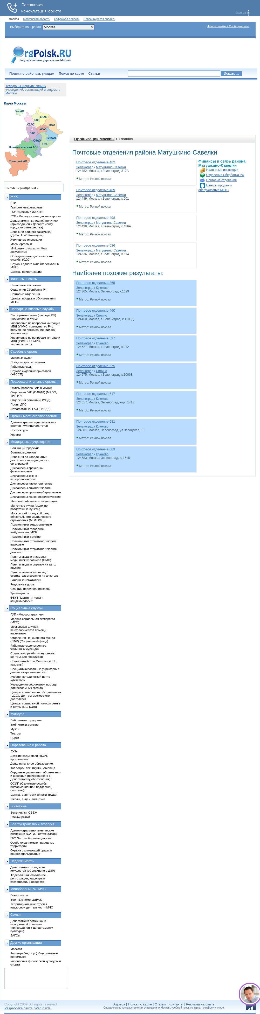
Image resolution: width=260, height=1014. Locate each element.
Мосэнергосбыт (21, 244)
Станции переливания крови (30, 588)
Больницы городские (24, 448)
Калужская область (66, 18)
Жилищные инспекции (26, 239)
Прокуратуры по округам (27, 362)
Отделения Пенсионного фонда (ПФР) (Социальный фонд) (32, 639)
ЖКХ (14, 197)
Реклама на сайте (200, 1004)
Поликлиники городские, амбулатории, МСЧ (27, 530)
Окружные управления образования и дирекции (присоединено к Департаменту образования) (35, 776)
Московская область (36, 18)
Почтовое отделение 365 (95, 283)
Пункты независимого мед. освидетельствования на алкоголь (34, 573)
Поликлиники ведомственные (31, 524)
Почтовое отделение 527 (95, 338)
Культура (17, 714)
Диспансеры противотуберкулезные (35, 492)
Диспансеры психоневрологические (35, 496)
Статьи (94, 73)
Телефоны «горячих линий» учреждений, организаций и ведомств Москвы (32, 89)
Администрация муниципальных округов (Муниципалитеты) (33, 424)
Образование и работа (28, 745)
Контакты (176, 1004)
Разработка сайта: (18, 1008)
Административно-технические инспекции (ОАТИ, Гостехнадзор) (33, 832)
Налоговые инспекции (222, 170)
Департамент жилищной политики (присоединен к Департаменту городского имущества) (34, 224)
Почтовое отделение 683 (95, 449)
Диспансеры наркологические (31, 483)
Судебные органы (24, 351)
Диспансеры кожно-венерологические (24, 477)
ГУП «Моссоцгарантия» (27, 614)
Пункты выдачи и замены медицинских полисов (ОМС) (30, 558)
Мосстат (16, 948)
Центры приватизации (26, 271)
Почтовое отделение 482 (95, 162)
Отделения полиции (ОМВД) (30, 400)
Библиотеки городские (26, 720)
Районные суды (21, 366)
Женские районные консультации (33, 501)
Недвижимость (21, 861)
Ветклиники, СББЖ (23, 812)
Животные (18, 806)
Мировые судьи (21, 357)
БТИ (13, 203)
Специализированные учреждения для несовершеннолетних (34, 670)
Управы (15, 434)
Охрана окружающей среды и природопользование (31, 852)
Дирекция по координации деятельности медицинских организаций (29, 460)
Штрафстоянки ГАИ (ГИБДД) (30, 408)
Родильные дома (22, 584)
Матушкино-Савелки (111, 167)
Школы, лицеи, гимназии (27, 799)
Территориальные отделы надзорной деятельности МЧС (31, 905)
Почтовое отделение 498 (95, 218)
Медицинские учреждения (30, 442)
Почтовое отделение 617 (95, 394)
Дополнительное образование (31, 763)
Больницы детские (23, 452)
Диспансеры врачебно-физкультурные (26, 469)
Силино (101, 315)
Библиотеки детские (24, 724)
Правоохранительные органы (33, 381)
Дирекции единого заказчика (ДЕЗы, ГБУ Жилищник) (30, 233)
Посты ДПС (18, 404)
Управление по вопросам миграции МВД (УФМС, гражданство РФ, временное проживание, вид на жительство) (35, 328)
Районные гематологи (25, 580)
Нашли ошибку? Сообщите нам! (228, 26)
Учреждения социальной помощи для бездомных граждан (33, 686)
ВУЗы (14, 751)
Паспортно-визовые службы (32, 309)
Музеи (14, 729)
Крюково (102, 288)
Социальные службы (26, 608)
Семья (15, 915)
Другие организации (26, 943)
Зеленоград (84, 167)
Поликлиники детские (25, 536)
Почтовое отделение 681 (95, 421)
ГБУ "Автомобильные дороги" (31, 838)
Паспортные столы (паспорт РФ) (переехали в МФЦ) (33, 316)
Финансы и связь (23, 279)
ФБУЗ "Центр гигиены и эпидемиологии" (26, 599)
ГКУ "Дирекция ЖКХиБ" (26, 211)
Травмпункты (19, 593)
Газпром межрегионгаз (26, 207)
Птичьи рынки (20, 817)
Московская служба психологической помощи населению (28, 630)
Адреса (119, 1004)
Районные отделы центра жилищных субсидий (28, 647)
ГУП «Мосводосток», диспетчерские (35, 216)
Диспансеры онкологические (30, 487)
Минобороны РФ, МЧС (28, 889)
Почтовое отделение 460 (95, 310)
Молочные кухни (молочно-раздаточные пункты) (29, 507)
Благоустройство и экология (32, 824)
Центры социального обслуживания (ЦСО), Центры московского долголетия (35, 695)
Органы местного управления (33, 416)
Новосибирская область (99, 18)
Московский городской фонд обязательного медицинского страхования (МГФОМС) (30, 517)
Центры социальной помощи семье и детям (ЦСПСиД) (35, 705)
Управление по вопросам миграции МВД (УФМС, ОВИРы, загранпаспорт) (35, 341)
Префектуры (19, 430)
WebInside (43, 1008)
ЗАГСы (15, 935)
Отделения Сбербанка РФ (225, 175)
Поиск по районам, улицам (31, 73)
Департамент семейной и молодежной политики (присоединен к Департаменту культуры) (31, 926)
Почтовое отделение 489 (95, 190)
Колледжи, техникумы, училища (32, 768)
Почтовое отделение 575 (95, 366)
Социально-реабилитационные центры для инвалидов (32, 655)
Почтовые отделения (221, 180)
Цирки (14, 737)
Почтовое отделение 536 (95, 245)
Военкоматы (19, 895)
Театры (15, 733)
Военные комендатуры (26, 899)
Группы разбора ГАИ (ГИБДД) (31, 387)
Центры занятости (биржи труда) (33, 794)
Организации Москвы (94, 139)
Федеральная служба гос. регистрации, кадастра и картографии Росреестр (28, 878)
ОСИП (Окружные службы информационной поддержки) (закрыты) (31, 787)
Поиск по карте (71, 73)
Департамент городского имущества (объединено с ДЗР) (32, 868)
